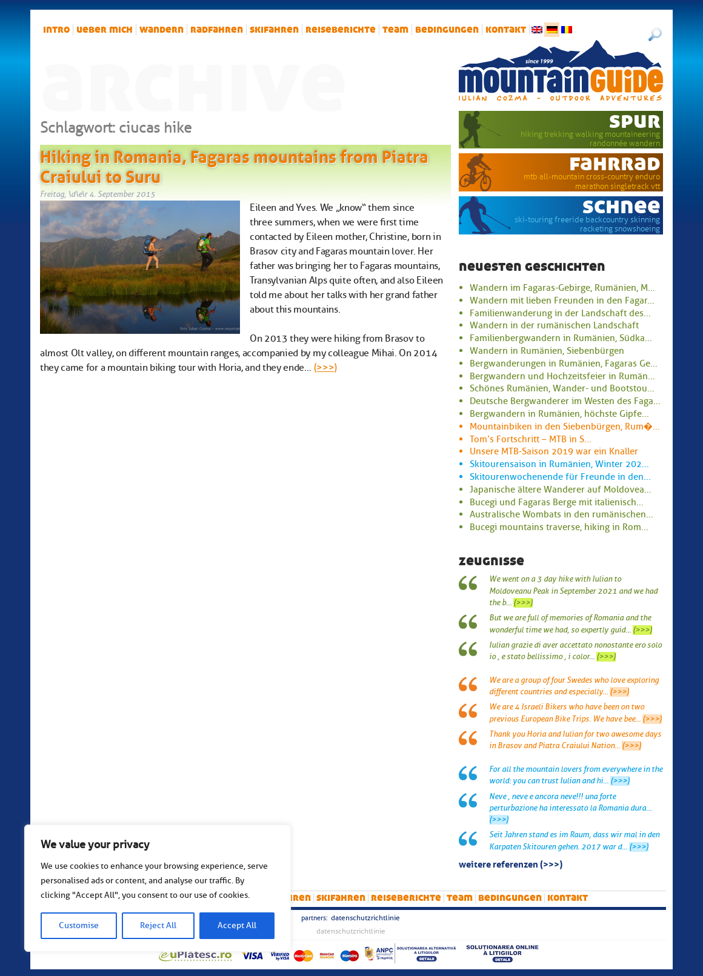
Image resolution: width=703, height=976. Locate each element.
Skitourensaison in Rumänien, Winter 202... (559, 464)
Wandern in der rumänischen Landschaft (554, 325)
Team (395, 29)
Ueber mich (104, 29)
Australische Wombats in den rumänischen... (561, 514)
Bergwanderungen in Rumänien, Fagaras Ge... (564, 363)
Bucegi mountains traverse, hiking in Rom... (559, 527)
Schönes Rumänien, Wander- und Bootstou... (562, 388)
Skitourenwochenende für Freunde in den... (560, 477)
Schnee (621, 206)
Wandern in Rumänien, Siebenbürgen (547, 351)
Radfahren (216, 29)
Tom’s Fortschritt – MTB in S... (530, 439)
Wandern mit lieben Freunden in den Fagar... (562, 300)
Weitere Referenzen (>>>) (510, 863)
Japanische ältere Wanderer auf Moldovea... (560, 489)
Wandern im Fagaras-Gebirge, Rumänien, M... (562, 288)
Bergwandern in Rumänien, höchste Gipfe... (559, 414)
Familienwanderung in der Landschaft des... (560, 313)
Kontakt (505, 29)
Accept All (237, 925)
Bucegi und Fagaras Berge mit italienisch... (557, 502)
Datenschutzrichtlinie (365, 918)
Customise (79, 925)
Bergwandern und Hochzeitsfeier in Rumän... (562, 376)
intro (56, 29)
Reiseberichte (340, 29)
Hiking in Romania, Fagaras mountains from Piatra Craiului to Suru (234, 164)
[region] (157, 888)
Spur (635, 120)
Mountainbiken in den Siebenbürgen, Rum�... (565, 426)
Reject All (158, 925)
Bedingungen (447, 29)
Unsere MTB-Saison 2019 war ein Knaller (554, 451)
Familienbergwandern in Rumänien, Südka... (561, 338)
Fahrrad (615, 163)
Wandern (161, 29)
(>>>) (325, 368)
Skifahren (274, 29)
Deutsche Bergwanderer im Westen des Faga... (565, 401)
